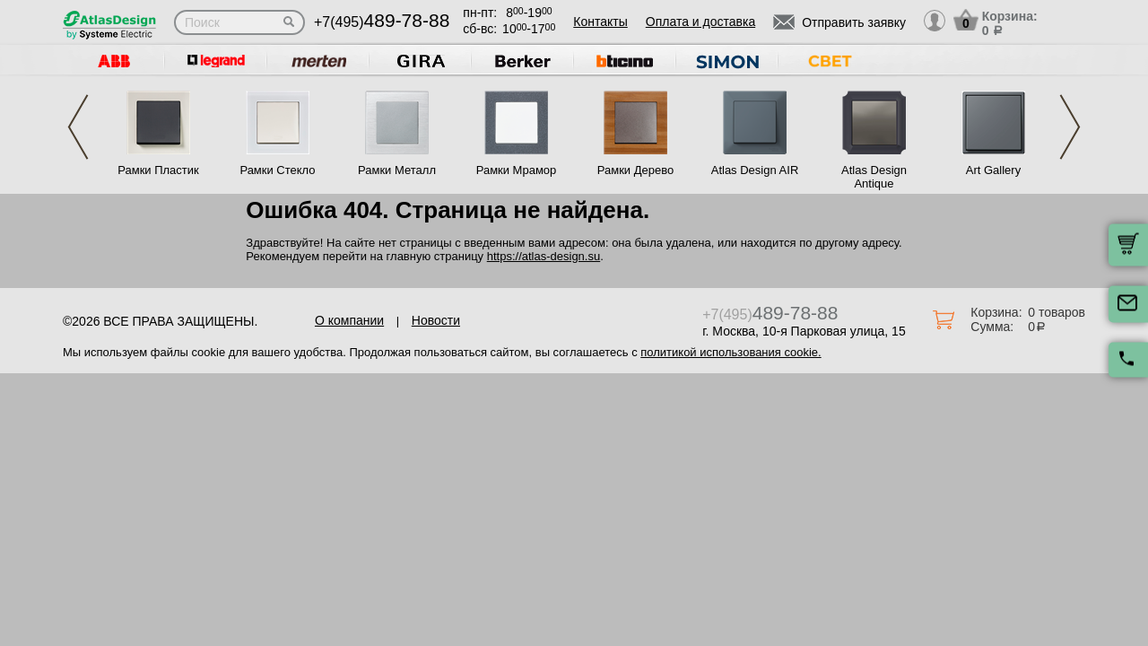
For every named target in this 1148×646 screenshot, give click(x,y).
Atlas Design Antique (874, 176)
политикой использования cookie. (730, 352)
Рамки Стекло (277, 170)
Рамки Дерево (635, 170)
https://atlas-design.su (543, 256)
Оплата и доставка (700, 21)
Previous (78, 127)
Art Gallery (993, 170)
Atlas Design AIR (755, 170)
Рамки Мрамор (516, 170)
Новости (436, 320)
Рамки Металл (397, 170)
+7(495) (381, 22)
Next (1070, 127)
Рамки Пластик (158, 170)
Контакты (600, 21)
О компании (349, 320)
